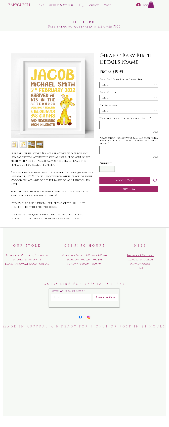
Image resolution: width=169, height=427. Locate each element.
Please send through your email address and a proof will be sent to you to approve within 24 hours (128, 141)
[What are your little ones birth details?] (129, 125)
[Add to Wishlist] (155, 180)
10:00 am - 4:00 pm (89, 264)
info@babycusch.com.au (32, 264)
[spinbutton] (107, 169)
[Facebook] (80, 317)
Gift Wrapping (108, 105)
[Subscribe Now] (105, 297)
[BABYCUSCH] (20, 5)
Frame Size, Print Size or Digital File (120, 79)
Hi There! (84, 22)
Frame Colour (108, 92)
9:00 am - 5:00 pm (91, 259)
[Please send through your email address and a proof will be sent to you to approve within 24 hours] (129, 150)
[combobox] (128, 85)
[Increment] (112, 169)
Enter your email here (66, 291)
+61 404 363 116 (32, 259)
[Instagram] (89, 317)
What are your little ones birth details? (125, 118)
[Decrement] (102, 169)
